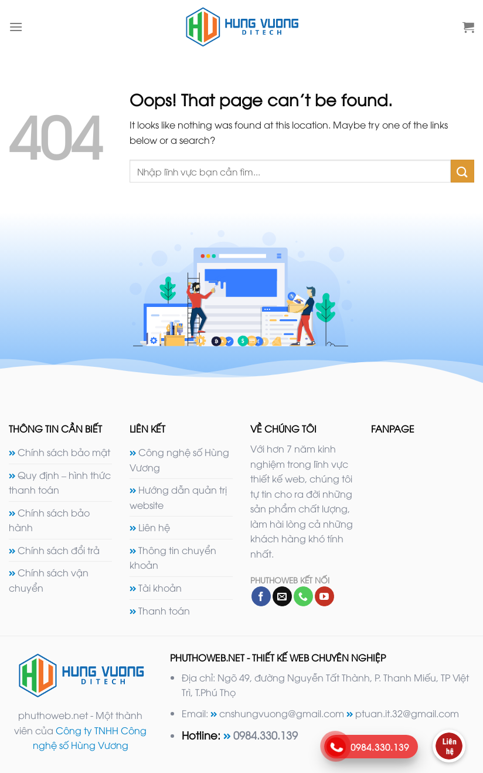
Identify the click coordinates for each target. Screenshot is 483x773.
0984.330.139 (265, 734)
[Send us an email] (282, 596)
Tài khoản (160, 587)
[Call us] (303, 596)
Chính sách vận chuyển (49, 580)
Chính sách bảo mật (64, 451)
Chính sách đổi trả (59, 550)
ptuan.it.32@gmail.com (407, 713)
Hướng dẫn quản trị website (178, 497)
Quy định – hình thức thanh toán (60, 482)
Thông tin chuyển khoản (173, 558)
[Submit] (462, 171)
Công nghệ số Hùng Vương (179, 459)
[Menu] (16, 26)
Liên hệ (154, 527)
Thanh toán (164, 610)
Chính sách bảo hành (49, 520)
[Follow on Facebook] (261, 596)
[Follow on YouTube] (324, 596)
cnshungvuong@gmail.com (281, 713)
